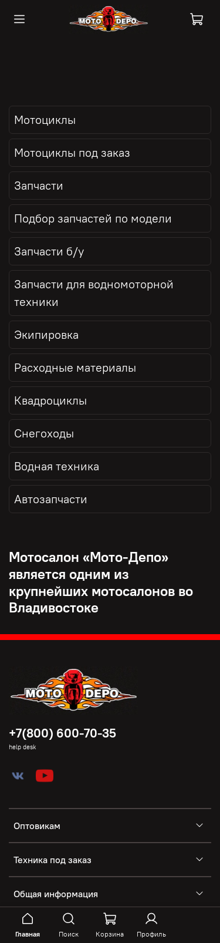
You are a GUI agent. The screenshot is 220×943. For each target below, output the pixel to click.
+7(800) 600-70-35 (62, 733)
